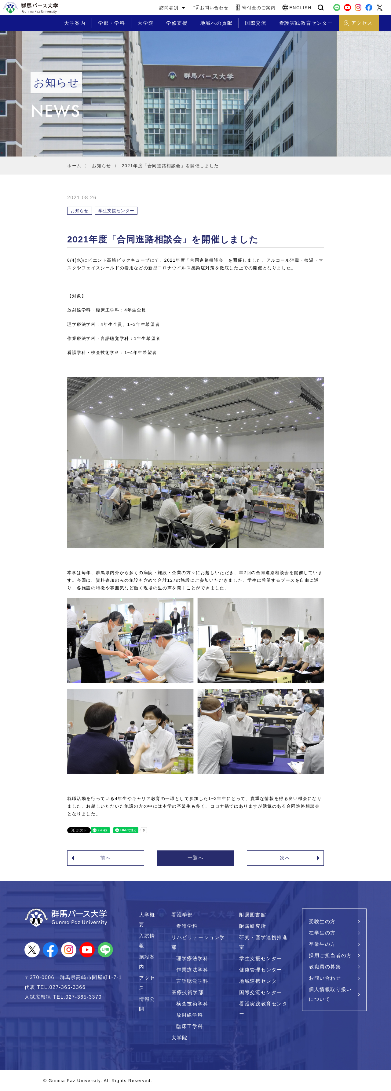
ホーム (74, 165)
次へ (285, 858)
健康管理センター (260, 969)
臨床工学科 (189, 1026)
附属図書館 (252, 914)
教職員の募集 (325, 966)
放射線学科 (189, 1015)
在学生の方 (322, 932)
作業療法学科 (192, 969)
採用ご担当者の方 (330, 955)
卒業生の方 (322, 944)
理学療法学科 (192, 958)
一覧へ (196, 857)
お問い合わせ (214, 7)
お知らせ (101, 165)
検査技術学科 (192, 1003)
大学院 (179, 1037)
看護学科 (187, 926)
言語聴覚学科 (192, 981)
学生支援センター (260, 958)
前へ (105, 858)
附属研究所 (252, 926)
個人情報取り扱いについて (330, 994)
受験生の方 (322, 921)
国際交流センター (260, 992)
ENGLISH (300, 7)
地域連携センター (260, 981)
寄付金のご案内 (259, 7)
